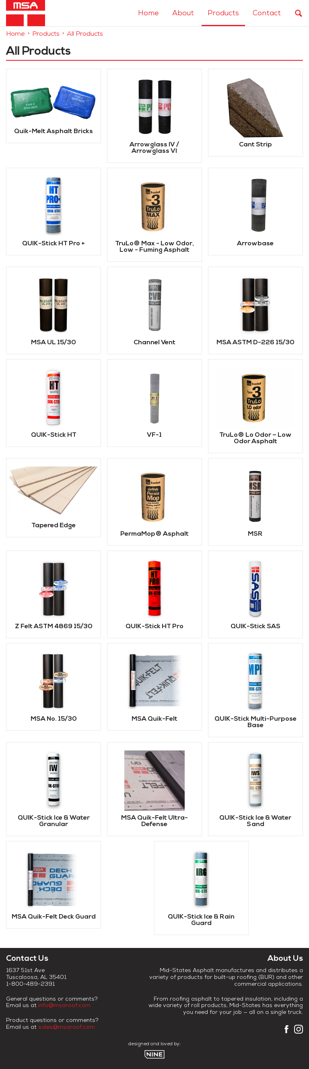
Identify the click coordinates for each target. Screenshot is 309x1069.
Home (148, 14)
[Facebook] (286, 1031)
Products (223, 14)
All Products (85, 34)
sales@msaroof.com (66, 1027)
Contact (267, 14)
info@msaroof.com (64, 1006)
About (183, 14)
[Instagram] (298, 1031)
